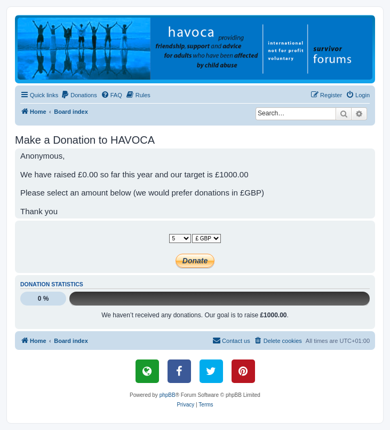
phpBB (168, 395)
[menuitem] (79, 95)
